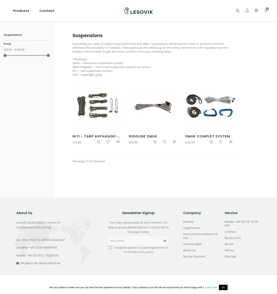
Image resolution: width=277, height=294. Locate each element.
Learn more (211, 287)
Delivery (188, 222)
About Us (189, 250)
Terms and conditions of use (200, 236)
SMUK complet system (207, 136)
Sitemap (230, 256)
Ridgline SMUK (143, 136)
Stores (229, 244)
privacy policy (145, 252)
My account (233, 238)
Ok (223, 287)
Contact (230, 232)
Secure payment (194, 256)
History (229, 250)
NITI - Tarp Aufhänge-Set (95, 136)
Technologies (192, 244)
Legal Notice (191, 228)
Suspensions (13, 35)
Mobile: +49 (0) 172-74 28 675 (241, 224)
